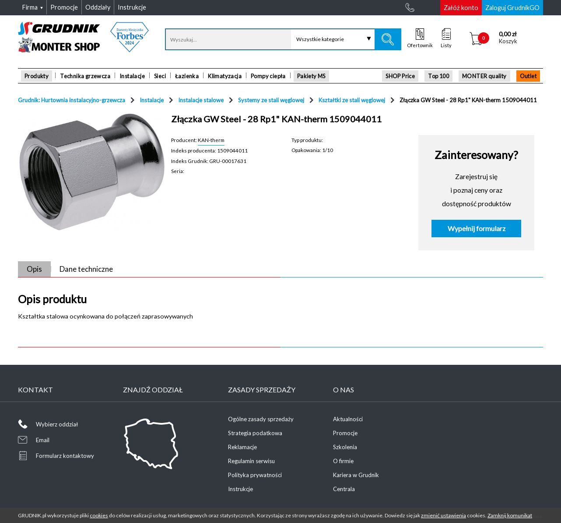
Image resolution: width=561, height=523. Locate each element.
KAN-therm (211, 140)
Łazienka (187, 76)
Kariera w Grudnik (356, 474)
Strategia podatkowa (255, 432)
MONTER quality (484, 76)
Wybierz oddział (57, 424)
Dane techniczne (86, 269)
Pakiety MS (311, 76)
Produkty (37, 76)
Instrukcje (240, 488)
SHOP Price (400, 76)
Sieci (160, 76)
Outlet (528, 76)
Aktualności (348, 419)
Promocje (345, 432)
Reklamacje (242, 446)
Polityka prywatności (255, 474)
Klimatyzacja (225, 76)
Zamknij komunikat (509, 515)
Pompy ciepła (268, 76)
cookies (99, 515)
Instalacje (132, 76)
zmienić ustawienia (443, 515)
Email (42, 439)
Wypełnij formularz (476, 228)
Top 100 (438, 76)
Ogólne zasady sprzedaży (261, 419)
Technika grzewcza (85, 76)
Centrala (344, 488)
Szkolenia (345, 446)
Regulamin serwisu (251, 460)
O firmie (343, 460)
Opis (34, 269)
